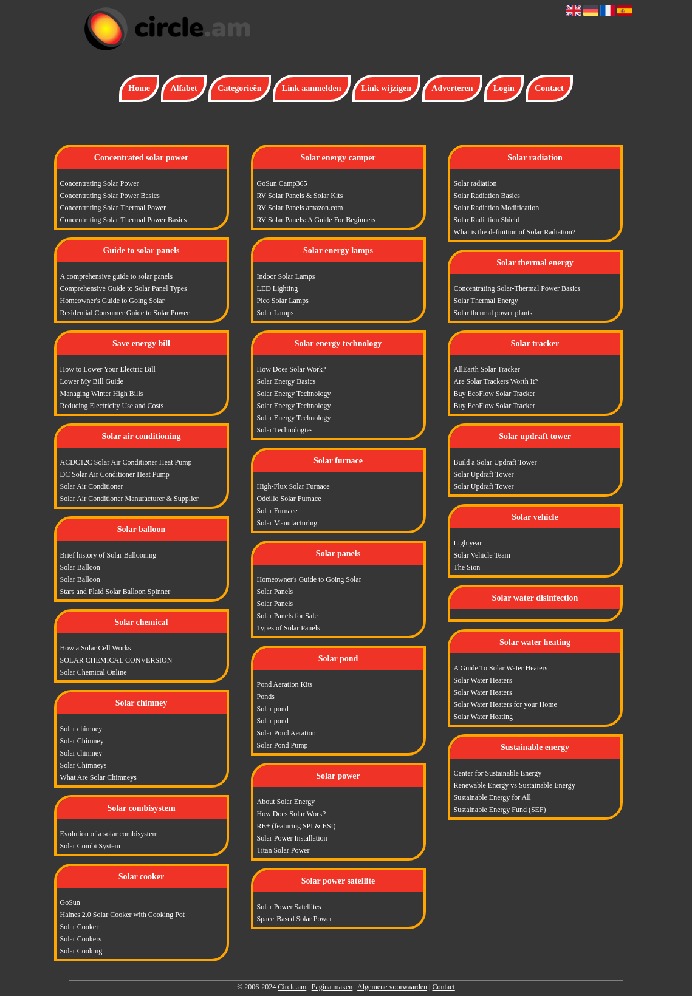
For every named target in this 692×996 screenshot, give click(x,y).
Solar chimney (81, 729)
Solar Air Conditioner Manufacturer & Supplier (129, 498)
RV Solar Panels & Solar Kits (300, 195)
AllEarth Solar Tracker (487, 369)
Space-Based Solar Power (294, 919)
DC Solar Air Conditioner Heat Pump (115, 474)
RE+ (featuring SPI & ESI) (296, 826)
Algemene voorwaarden (392, 987)
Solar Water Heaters (483, 680)
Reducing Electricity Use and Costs (112, 405)
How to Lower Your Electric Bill (108, 369)
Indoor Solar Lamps (286, 276)
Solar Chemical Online (93, 672)
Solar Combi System (90, 846)
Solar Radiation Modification (497, 207)
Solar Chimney (82, 741)
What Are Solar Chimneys (98, 777)
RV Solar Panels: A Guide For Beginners (316, 220)
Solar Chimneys (83, 765)
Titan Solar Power (283, 850)
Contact (549, 88)
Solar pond (273, 708)
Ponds (266, 696)
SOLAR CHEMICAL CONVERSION (116, 660)
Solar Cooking (81, 951)
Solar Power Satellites (289, 906)
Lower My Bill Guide (91, 381)
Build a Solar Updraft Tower (495, 462)
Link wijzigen (386, 88)
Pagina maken (332, 987)
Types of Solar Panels (288, 628)
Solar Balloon (80, 567)
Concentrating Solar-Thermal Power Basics (123, 220)
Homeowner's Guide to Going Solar (112, 300)
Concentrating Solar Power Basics (110, 195)
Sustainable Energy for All (492, 797)
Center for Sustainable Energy (498, 773)
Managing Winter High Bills (101, 393)
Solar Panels (275, 591)
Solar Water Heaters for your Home (505, 704)
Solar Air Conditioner (91, 486)
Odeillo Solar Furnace (289, 498)
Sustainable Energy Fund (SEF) (500, 809)
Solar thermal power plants (493, 313)
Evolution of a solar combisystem (109, 834)
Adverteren (452, 88)
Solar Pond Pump (282, 745)
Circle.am (292, 987)
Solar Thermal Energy (486, 300)
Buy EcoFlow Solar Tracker (494, 393)
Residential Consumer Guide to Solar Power (125, 313)
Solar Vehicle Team (482, 555)
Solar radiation (475, 183)
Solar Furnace (277, 511)
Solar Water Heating (483, 716)
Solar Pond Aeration (286, 733)
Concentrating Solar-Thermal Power (113, 207)
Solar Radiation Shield (487, 220)
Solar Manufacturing (287, 523)
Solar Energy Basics (286, 381)
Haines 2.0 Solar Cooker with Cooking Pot (122, 914)
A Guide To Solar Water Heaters (501, 668)
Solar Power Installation (292, 838)
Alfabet (183, 88)
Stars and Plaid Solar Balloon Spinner (115, 591)
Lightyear (468, 543)
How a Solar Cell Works (95, 648)
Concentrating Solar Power (99, 183)
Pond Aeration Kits (285, 684)
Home (139, 88)
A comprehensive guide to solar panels (116, 276)
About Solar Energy (286, 801)
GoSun (70, 902)
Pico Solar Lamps (283, 300)
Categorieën (239, 88)
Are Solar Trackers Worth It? (496, 381)
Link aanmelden (311, 88)
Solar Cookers (80, 939)
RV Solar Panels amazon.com (300, 207)
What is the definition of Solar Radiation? (515, 232)
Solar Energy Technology (294, 393)
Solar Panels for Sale (287, 616)
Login (504, 88)
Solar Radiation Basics (487, 195)
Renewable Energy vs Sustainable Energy (514, 785)
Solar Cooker (79, 927)
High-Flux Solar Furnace (293, 486)
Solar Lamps (275, 313)
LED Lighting (277, 288)
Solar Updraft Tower (484, 474)
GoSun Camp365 (282, 183)
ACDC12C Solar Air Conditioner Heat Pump (126, 462)
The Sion (467, 567)
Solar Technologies (285, 430)
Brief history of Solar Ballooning (108, 555)
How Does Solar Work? (291, 369)
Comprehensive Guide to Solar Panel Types (123, 288)
